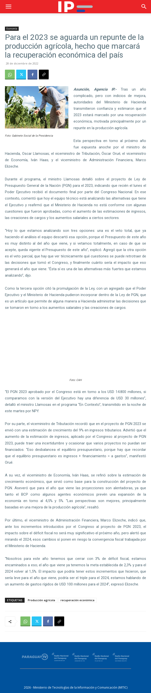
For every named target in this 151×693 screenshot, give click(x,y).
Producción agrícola (41, 600)
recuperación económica (77, 600)
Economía (11, 28)
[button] (8, 6)
